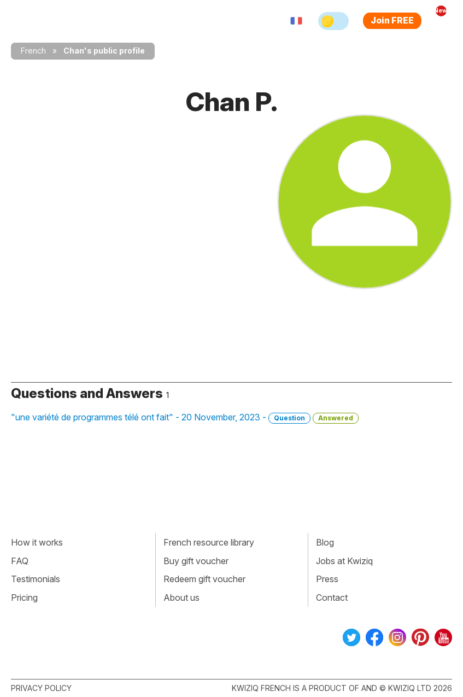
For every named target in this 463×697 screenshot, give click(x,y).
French (33, 50)
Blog (325, 542)
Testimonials (35, 578)
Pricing (24, 597)
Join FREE (392, 20)
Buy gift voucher (195, 560)
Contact (332, 597)
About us (181, 597)
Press (327, 578)
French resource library (208, 542)
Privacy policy (41, 688)
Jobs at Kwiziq (344, 560)
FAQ (19, 560)
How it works (37, 542)
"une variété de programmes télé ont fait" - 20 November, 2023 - (185, 418)
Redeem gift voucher (204, 578)
